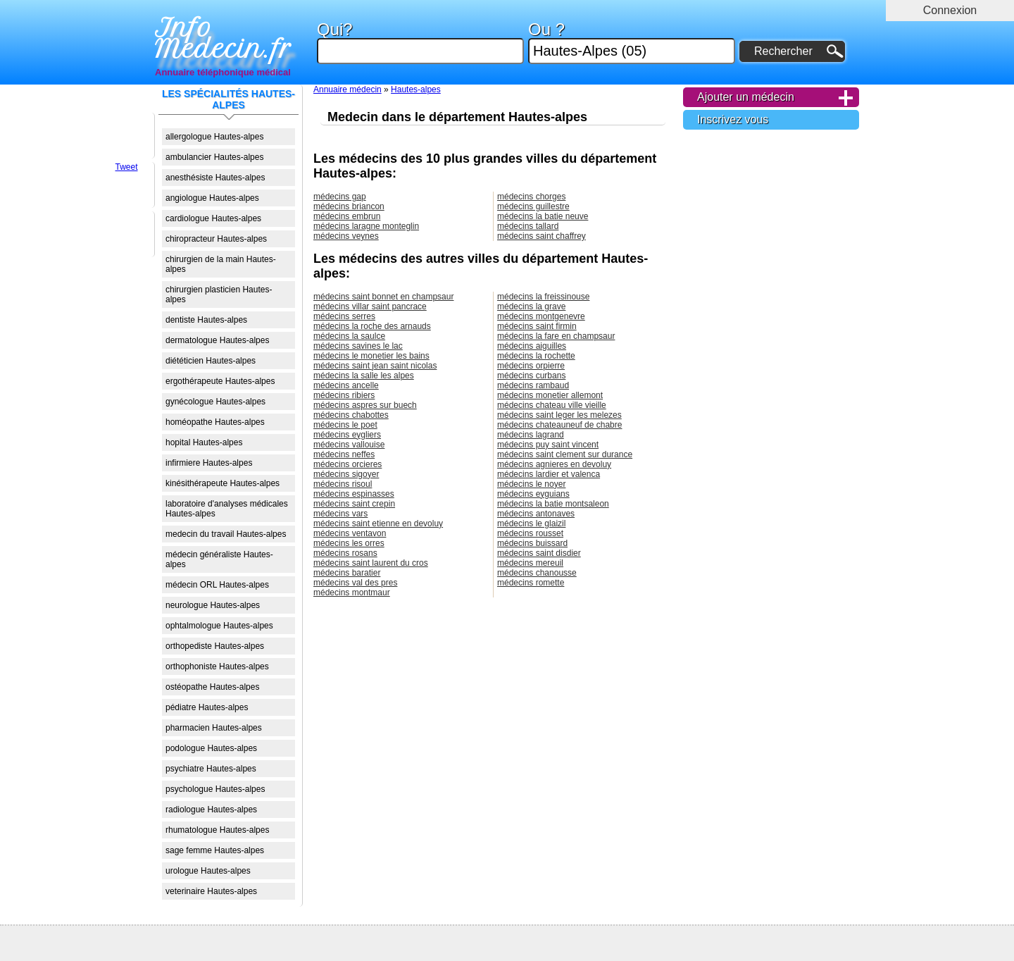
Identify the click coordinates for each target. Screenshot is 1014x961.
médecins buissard (532, 543)
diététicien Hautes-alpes (210, 361)
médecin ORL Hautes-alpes (217, 585)
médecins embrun (346, 216)
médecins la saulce (349, 336)
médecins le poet (345, 425)
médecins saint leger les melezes (559, 415)
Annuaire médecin (347, 89)
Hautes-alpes (416, 89)
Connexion (950, 10)
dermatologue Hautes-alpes (217, 340)
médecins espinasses (353, 494)
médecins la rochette (536, 356)
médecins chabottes (351, 415)
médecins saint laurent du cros (370, 563)
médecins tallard (527, 226)
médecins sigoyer (346, 474)
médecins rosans (345, 553)
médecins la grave (531, 306)
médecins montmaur (351, 592)
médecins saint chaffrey (541, 236)
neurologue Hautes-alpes (212, 605)
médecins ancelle (346, 385)
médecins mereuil (530, 563)
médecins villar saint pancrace (370, 306)
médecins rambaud (533, 385)
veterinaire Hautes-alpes (211, 891)
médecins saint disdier (539, 553)
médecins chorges (531, 197)
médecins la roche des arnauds (372, 326)
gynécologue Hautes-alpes (215, 402)
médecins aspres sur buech (365, 405)
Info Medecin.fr (223, 39)
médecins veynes (346, 236)
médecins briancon (348, 206)
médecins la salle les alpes (363, 375)
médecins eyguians (533, 494)
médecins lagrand (530, 435)
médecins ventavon (349, 533)
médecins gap (339, 197)
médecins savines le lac (358, 346)
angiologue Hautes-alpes (212, 198)
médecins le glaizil (531, 523)
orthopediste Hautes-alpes (214, 646)
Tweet (126, 167)
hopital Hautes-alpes (203, 442)
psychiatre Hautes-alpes (210, 769)
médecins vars (340, 514)
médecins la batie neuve (542, 216)
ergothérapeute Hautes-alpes (220, 381)
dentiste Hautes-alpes (206, 320)
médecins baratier (346, 573)
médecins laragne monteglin (366, 226)
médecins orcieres (347, 464)
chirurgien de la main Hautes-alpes (220, 264)
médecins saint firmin (537, 326)
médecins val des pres (355, 583)
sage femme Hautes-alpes (214, 850)
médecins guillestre (533, 206)
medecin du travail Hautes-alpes (225, 534)
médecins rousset (530, 533)
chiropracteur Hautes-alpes (216, 239)
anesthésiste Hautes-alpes (215, 177)
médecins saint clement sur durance (564, 454)
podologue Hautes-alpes (211, 748)
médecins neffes (344, 454)
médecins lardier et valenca (548, 474)
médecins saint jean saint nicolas (375, 366)
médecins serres (344, 316)
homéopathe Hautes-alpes (215, 422)
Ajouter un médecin (745, 97)
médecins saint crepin (354, 504)
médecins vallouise (348, 445)
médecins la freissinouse (543, 297)
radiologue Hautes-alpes (211, 809)
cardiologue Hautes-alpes (213, 218)
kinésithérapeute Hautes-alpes (222, 483)
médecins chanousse (537, 573)
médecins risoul (342, 484)
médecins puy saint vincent (548, 445)
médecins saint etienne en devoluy (378, 523)
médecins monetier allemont (550, 395)
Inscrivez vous (732, 119)
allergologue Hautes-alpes (214, 137)
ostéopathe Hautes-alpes (212, 687)
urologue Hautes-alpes (208, 871)
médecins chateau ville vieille (551, 405)
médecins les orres (348, 543)
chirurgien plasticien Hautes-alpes (218, 294)
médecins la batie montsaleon (553, 504)
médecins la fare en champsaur (556, 336)
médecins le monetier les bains (371, 356)
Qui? (420, 42)
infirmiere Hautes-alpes (208, 463)
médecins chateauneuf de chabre (559, 425)
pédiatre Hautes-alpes (206, 707)
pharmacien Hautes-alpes (213, 728)
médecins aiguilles (531, 346)
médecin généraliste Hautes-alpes (219, 559)
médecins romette (530, 583)
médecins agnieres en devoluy (554, 464)
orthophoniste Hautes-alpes (217, 666)
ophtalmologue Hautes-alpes (219, 626)
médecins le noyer (531, 484)
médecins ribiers (344, 395)
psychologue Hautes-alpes (215, 789)
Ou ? (631, 42)
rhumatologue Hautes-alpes (217, 830)
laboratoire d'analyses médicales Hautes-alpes (226, 509)
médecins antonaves (536, 514)
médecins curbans (531, 375)
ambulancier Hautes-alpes (214, 157)
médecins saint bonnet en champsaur (383, 297)
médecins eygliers (347, 435)
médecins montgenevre (541, 316)
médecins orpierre (531, 366)
